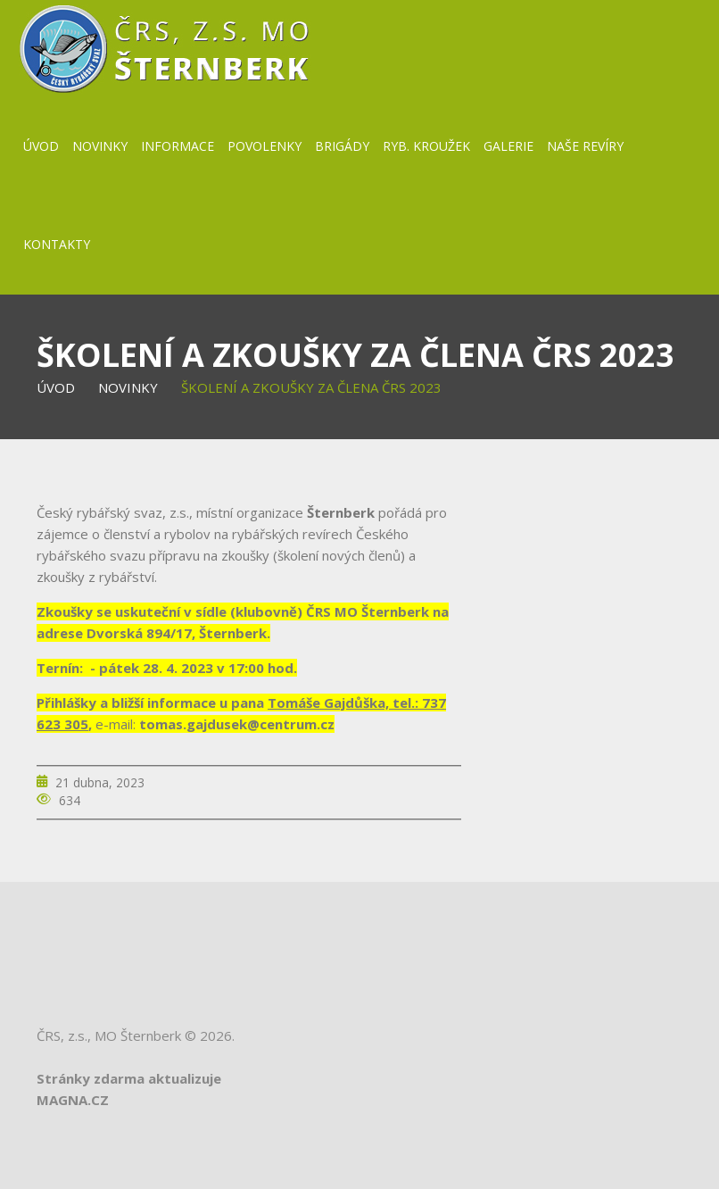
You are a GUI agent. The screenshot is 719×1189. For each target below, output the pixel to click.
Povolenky (264, 145)
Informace (177, 145)
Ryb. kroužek (426, 145)
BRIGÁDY (342, 145)
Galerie (508, 145)
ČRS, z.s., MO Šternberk (109, 1035)
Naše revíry (585, 145)
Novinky (100, 145)
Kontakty (56, 244)
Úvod (41, 145)
